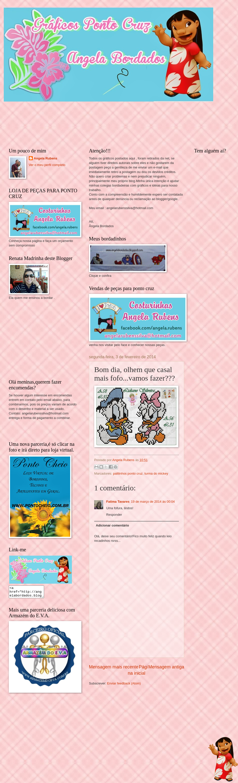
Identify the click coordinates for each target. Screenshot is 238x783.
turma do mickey (156, 473)
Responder (114, 514)
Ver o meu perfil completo (47, 165)
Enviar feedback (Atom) (124, 683)
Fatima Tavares (118, 501)
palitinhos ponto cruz (128, 473)
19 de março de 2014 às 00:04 (153, 501)
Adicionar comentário (112, 525)
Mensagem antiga (166, 666)
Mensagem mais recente (113, 666)
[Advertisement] (46, 339)
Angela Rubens (45, 158)
